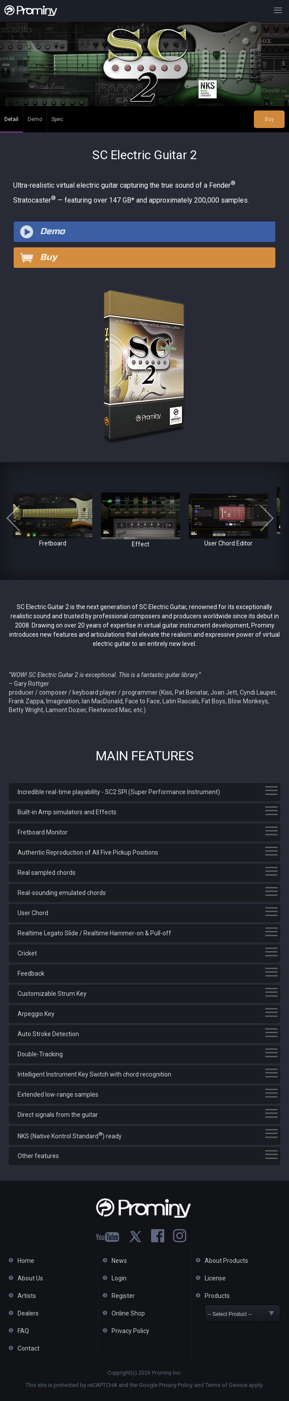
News (119, 1260)
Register (123, 1295)
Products (217, 1295)
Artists (27, 1295)
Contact (29, 1348)
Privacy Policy (130, 1330)
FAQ (23, 1330)
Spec (57, 119)
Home (26, 1260)
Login (119, 1278)
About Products (226, 1260)
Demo (35, 119)
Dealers (28, 1313)
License (215, 1278)
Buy (269, 119)
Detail (11, 119)
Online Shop (128, 1313)
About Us (30, 1278)
